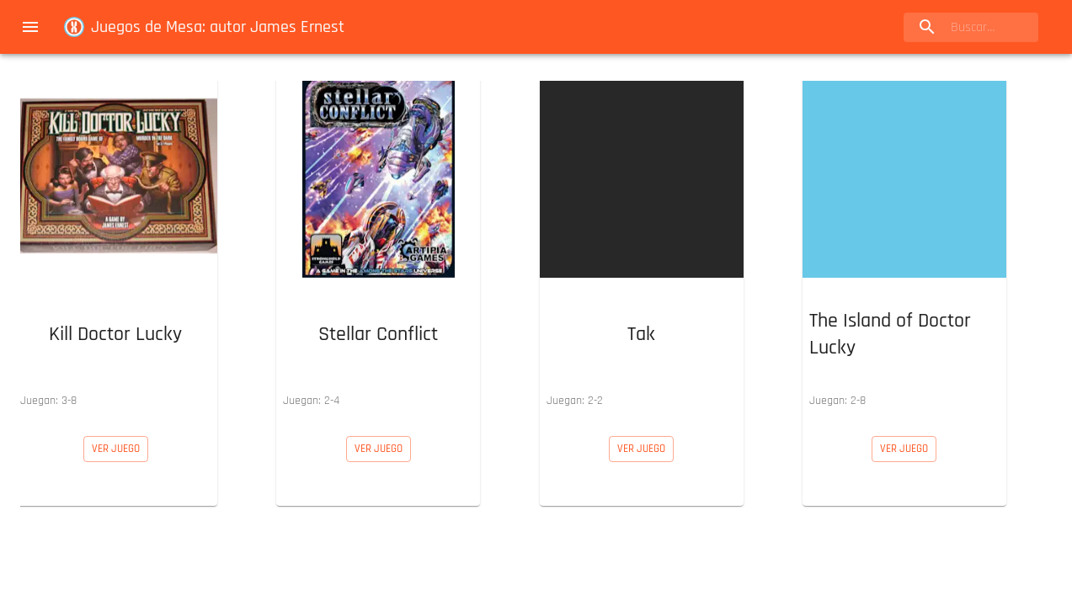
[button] (115, 245)
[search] (971, 27)
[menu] (30, 27)
